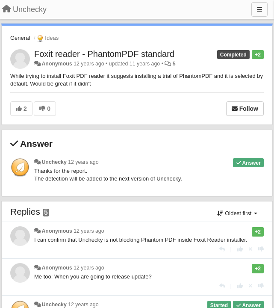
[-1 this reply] (261, 249)
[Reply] (222, 249)
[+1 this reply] (240, 249)
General (20, 38)
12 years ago (83, 162)
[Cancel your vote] (250, 249)
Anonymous (56, 64)
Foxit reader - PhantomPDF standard (104, 54)
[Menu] (259, 9)
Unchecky (53, 162)
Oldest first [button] (237, 213)
